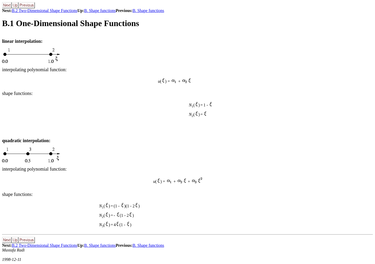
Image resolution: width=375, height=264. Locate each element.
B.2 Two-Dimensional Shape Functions (44, 10)
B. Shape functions (100, 10)
